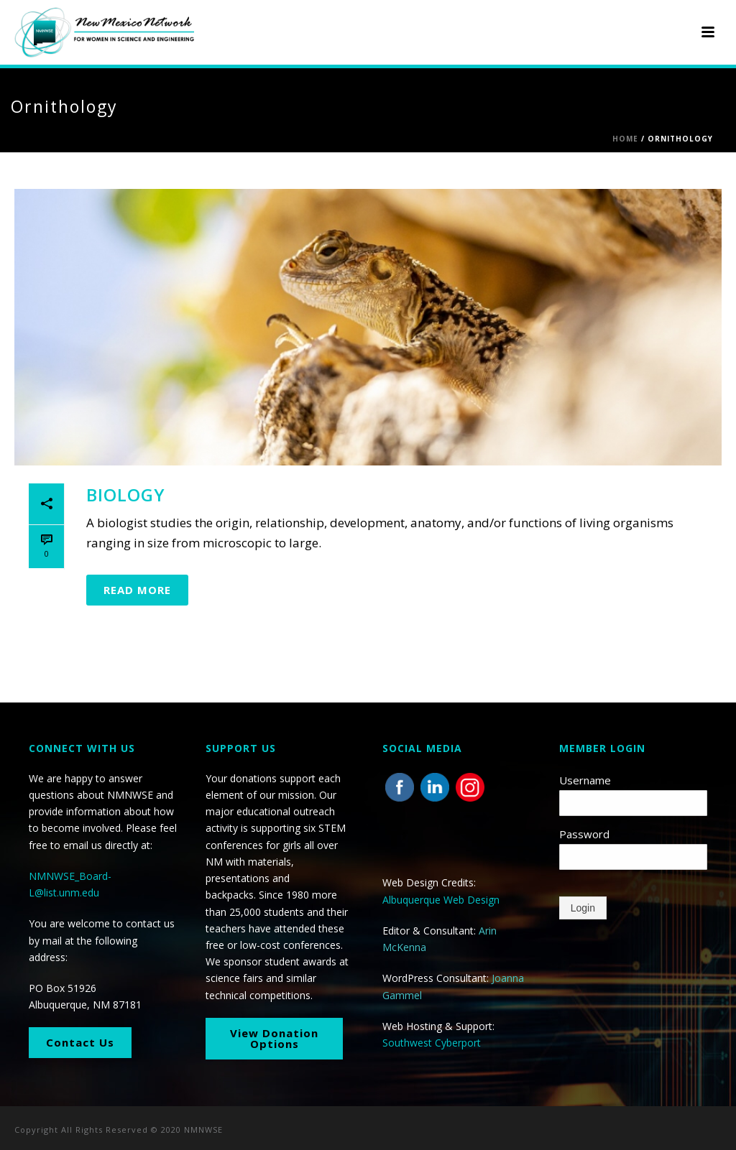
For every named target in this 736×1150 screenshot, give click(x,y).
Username (585, 780)
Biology (125, 494)
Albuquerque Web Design (441, 899)
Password (584, 834)
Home (625, 139)
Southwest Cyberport (431, 1042)
